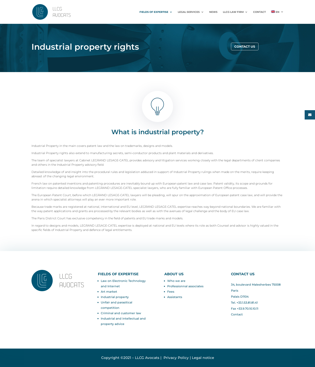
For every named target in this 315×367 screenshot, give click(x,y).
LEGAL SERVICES (189, 12)
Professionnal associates (185, 286)
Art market (109, 291)
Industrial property (115, 297)
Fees (170, 291)
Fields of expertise (153, 12)
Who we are (176, 281)
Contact (259, 12)
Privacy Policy (175, 358)
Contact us (244, 46)
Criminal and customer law (121, 313)
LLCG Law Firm (233, 12)
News (213, 12)
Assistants (174, 297)
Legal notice (203, 358)
